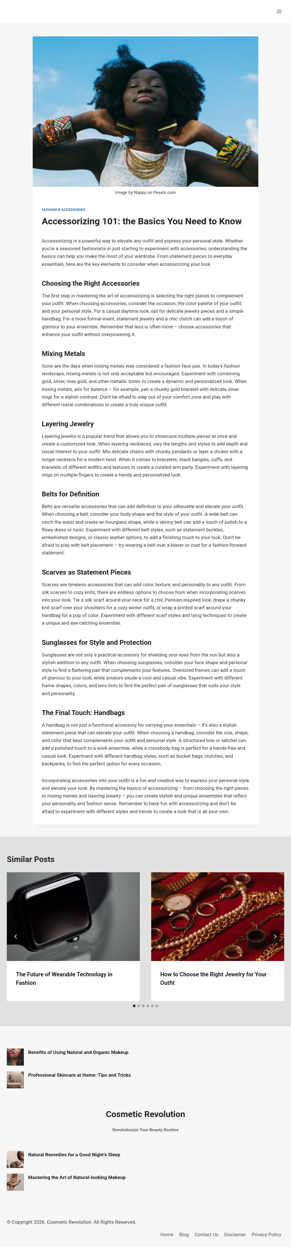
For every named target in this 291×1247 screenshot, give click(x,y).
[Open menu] (279, 11)
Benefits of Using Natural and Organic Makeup (78, 1052)
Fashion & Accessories (64, 210)
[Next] (275, 936)
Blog (184, 1234)
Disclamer (235, 1234)
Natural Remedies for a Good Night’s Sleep (74, 1154)
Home (166, 1234)
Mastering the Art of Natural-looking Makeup (77, 1177)
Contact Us (206, 1234)
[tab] (134, 1005)
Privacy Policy (266, 1234)
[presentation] (73, 916)
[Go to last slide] (15, 936)
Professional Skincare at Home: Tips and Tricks (79, 1075)
